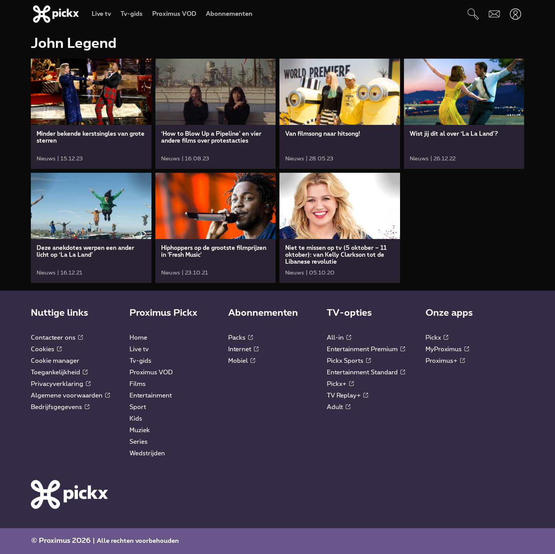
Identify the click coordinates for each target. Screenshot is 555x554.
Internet (243, 349)
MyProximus (447, 349)
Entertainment (151, 395)
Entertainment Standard (366, 372)
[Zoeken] (473, 14)
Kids (136, 419)
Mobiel (241, 361)
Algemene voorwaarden (70, 395)
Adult (338, 407)
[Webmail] (494, 14)
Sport (138, 407)
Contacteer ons (57, 338)
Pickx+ (340, 384)
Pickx (437, 338)
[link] (91, 114)
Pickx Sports (349, 361)
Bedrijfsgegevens (60, 407)
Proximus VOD (151, 372)
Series (139, 442)
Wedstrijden (147, 453)
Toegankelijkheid (59, 372)
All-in (339, 338)
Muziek (140, 430)
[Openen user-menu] (515, 14)
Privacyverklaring (61, 384)
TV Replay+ (347, 395)
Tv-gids (140, 361)
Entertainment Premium (366, 349)
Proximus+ (445, 361)
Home (138, 338)
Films (138, 384)
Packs (240, 338)
